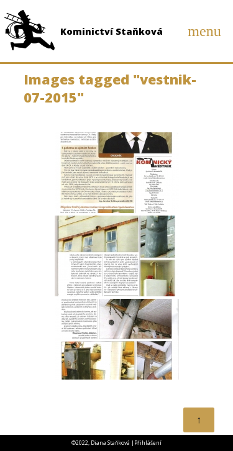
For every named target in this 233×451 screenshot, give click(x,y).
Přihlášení (148, 443)
